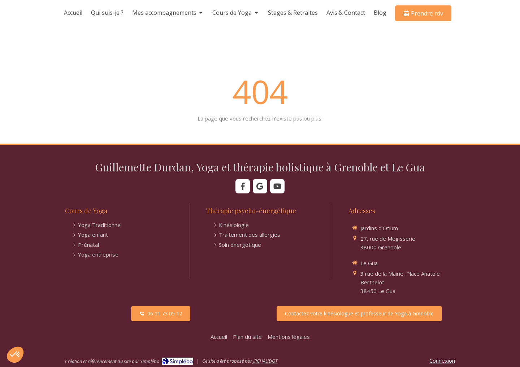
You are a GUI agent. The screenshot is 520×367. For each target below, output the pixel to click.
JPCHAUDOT (265, 361)
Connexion (442, 360)
